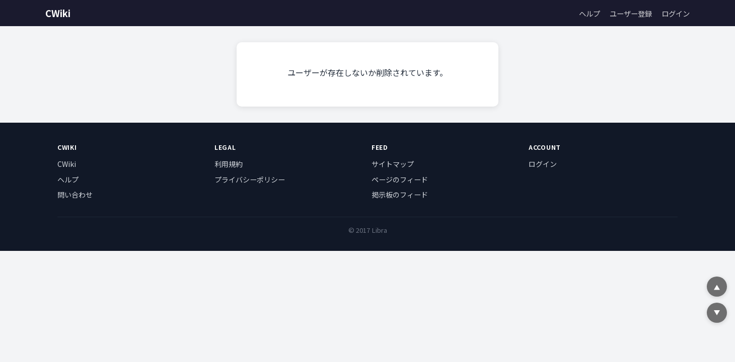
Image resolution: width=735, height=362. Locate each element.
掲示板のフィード (400, 195)
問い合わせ (75, 195)
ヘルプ (589, 13)
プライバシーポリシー (249, 179)
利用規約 (228, 164)
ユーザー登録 (631, 13)
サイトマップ (393, 164)
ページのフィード (400, 179)
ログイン (676, 13)
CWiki (57, 13)
